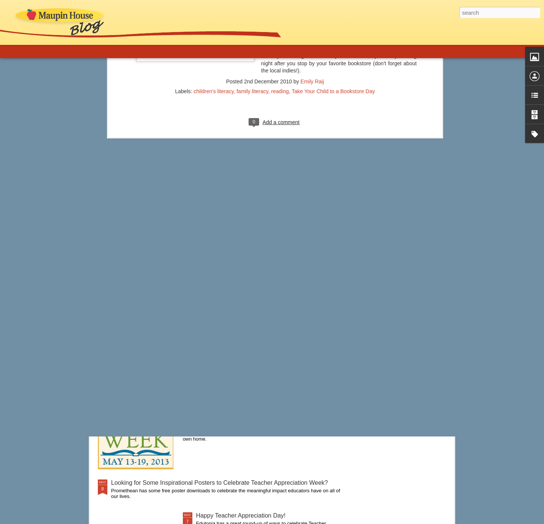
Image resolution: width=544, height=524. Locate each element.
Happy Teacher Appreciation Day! (241, 515)
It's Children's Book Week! (231, 397)
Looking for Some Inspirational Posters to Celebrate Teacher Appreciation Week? (219, 482)
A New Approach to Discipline (150, 321)
